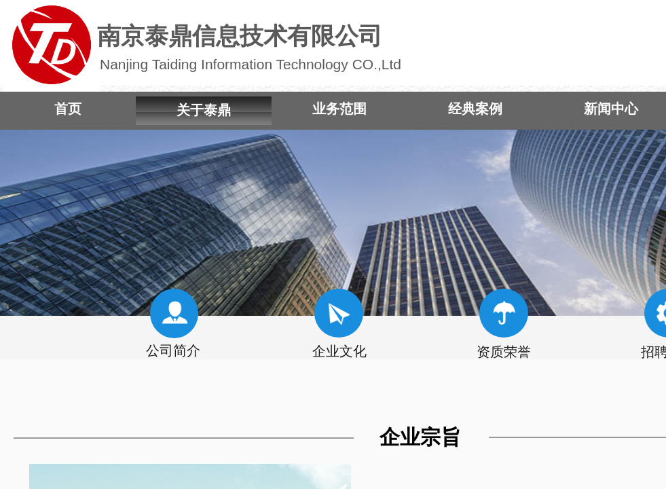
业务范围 (339, 108)
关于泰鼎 (204, 110)
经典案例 (475, 108)
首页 (67, 108)
